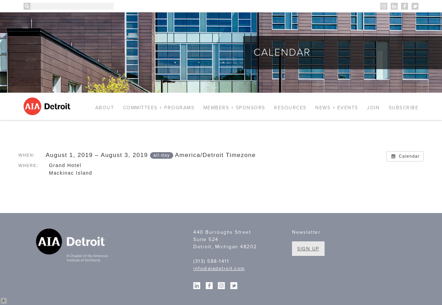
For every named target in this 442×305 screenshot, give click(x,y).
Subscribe (404, 108)
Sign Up (308, 249)
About (104, 108)
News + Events (336, 108)
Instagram (383, 6)
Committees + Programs (159, 108)
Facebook (404, 6)
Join (373, 108)
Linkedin (394, 6)
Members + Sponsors (234, 108)
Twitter (415, 6)
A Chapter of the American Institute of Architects (73, 246)
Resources (290, 108)
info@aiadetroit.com (219, 268)
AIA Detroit (48, 106)
